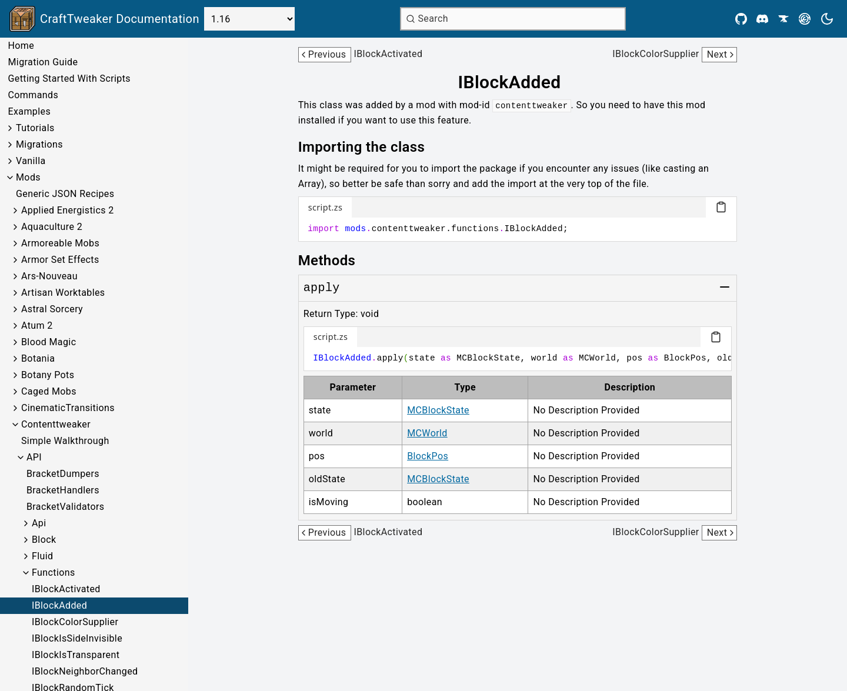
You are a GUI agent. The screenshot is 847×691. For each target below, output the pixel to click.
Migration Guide (43, 62)
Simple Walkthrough (65, 440)
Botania (38, 358)
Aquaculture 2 (51, 226)
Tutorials (35, 127)
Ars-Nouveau (49, 276)
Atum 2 (37, 325)
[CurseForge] (783, 18)
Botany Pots (47, 374)
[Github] (741, 18)
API (34, 457)
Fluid (42, 556)
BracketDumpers (62, 473)
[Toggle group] (725, 287)
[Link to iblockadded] (517, 82)
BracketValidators (65, 506)
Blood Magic (48, 342)
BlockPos (427, 456)
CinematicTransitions (68, 407)
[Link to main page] (104, 19)
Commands (33, 95)
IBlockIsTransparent (75, 654)
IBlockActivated (66, 589)
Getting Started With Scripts (69, 78)
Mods (28, 177)
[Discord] (762, 18)
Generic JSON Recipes (65, 193)
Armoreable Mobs (60, 243)
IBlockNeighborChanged (85, 671)
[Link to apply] (322, 288)
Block (44, 539)
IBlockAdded (59, 605)
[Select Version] (249, 19)
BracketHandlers (62, 490)
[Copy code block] (721, 207)
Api (39, 523)
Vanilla (31, 160)
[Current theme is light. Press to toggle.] (827, 18)
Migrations (39, 144)
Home (21, 45)
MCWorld (427, 433)
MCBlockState (438, 410)
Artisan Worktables (63, 292)
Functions (53, 572)
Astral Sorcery (52, 309)
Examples (29, 111)
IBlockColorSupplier (75, 621)
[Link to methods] (335, 260)
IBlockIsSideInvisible (77, 638)
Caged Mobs (48, 391)
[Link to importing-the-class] (370, 147)
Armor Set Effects (60, 259)
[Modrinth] (804, 18)
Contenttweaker (56, 424)
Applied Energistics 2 (67, 210)
